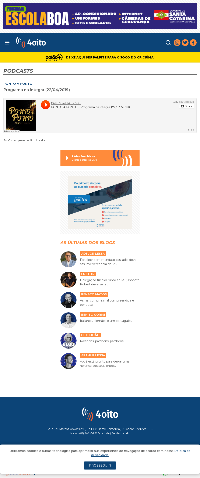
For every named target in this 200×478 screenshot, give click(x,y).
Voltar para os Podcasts (24, 140)
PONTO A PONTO (17, 84)
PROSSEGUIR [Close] (100, 465)
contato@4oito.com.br (114, 433)
